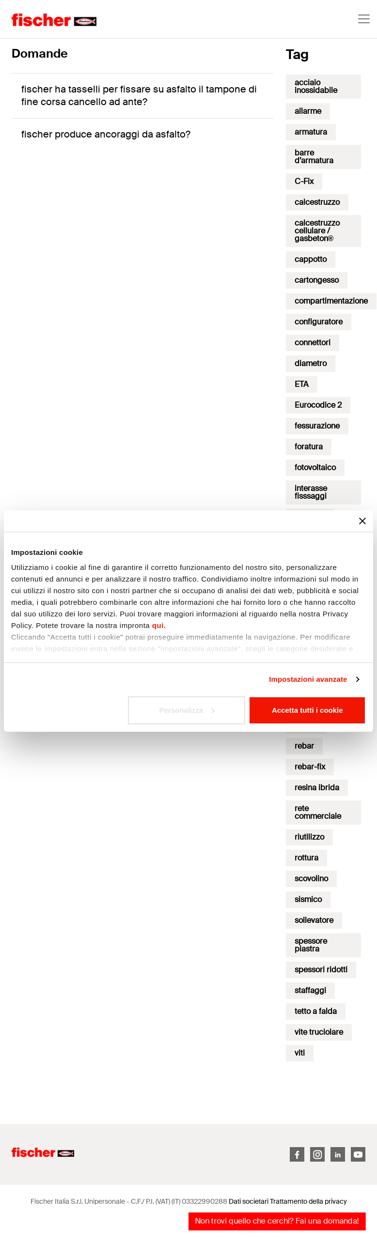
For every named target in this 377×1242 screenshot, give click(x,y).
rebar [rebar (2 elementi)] (304, 746)
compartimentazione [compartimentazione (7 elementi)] (331, 301)
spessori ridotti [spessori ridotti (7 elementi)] (321, 970)
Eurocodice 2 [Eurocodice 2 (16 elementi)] (318, 405)
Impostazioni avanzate (308, 679)
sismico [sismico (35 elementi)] (308, 899)
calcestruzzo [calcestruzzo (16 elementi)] (317, 202)
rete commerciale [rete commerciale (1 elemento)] (318, 812)
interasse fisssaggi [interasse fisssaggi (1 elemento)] (311, 492)
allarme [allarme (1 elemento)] (308, 111)
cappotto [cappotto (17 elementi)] (311, 259)
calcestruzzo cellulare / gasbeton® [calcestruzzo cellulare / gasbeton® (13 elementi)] (317, 231)
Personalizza (187, 710)
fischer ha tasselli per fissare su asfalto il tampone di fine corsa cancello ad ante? (139, 95)
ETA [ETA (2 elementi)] (302, 384)
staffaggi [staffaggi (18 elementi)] (310, 990)
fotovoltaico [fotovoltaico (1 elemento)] (315, 467)
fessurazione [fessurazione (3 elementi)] (317, 426)
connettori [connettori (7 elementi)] (312, 342)
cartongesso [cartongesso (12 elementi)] (317, 280)
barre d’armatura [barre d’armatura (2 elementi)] (314, 157)
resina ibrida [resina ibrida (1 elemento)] (317, 787)
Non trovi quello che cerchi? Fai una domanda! (277, 1221)
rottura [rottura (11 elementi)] (306, 858)
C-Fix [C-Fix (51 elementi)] (304, 181)
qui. (159, 625)
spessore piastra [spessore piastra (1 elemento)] (311, 945)
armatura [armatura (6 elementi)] (311, 132)
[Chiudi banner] (362, 521)
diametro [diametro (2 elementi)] (311, 363)
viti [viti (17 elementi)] (300, 1053)
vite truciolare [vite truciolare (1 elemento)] (319, 1032)
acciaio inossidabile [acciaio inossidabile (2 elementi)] (316, 86)
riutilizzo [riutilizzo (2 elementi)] (309, 837)
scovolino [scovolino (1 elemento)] (311, 879)
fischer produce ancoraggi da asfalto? (105, 134)
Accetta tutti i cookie (307, 710)
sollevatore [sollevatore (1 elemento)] (314, 920)
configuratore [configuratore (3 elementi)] (319, 322)
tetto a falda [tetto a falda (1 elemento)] (316, 1011)
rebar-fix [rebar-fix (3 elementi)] (310, 767)
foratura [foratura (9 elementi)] (309, 447)
